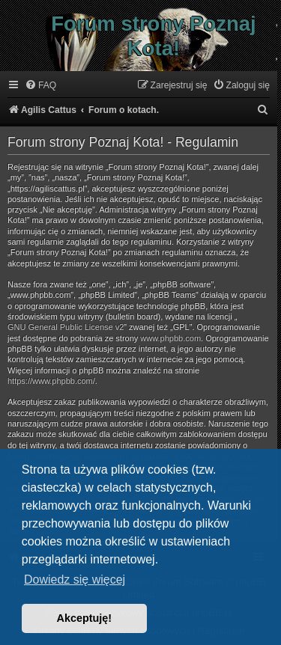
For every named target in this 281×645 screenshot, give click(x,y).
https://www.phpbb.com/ (51, 380)
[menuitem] (40, 86)
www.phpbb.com (170, 338)
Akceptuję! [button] (84, 618)
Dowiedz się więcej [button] (74, 579)
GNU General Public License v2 (65, 326)
